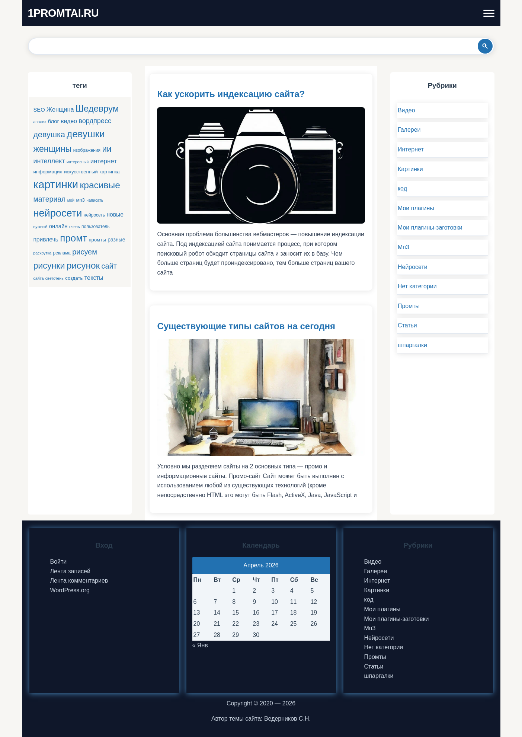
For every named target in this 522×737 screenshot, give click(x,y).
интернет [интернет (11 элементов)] (103, 161)
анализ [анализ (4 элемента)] (39, 121)
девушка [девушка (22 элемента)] (49, 134)
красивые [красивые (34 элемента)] (100, 185)
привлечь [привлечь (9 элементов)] (45, 239)
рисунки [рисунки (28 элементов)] (49, 265)
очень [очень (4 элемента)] (74, 226)
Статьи (407, 325)
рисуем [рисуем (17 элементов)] (84, 252)
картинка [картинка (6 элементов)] (109, 171)
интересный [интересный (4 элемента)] (78, 162)
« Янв (200, 645)
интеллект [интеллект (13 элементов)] (49, 161)
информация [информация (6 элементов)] (47, 171)
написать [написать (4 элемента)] (94, 200)
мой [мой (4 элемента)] (70, 200)
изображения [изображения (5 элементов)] (86, 150)
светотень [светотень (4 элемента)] (54, 278)
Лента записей (70, 571)
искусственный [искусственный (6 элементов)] (81, 171)
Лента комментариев (79, 580)
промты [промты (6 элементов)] (97, 240)
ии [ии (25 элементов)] (107, 149)
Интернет (411, 149)
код (402, 188)
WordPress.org (70, 590)
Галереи (409, 129)
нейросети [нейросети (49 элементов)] (57, 213)
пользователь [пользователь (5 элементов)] (95, 226)
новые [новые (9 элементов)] (115, 214)
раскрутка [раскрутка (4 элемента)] (42, 253)
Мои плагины (416, 208)
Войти (58, 561)
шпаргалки (412, 345)
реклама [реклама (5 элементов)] (62, 253)
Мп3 (403, 247)
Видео (406, 110)
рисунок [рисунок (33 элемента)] (83, 265)
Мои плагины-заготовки (430, 227)
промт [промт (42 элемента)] (73, 238)
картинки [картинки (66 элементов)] (55, 184)
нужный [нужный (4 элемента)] (40, 226)
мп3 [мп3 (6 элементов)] (80, 200)
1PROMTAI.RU (63, 13)
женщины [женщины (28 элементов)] (52, 149)
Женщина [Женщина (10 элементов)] (60, 109)
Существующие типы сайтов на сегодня (246, 326)
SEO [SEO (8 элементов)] (39, 110)
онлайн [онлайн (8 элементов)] (58, 226)
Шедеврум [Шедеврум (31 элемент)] (97, 108)
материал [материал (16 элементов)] (49, 199)
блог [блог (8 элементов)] (53, 121)
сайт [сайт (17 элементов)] (109, 266)
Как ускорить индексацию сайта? (231, 94)
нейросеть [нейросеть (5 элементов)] (94, 215)
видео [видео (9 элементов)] (69, 121)
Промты (409, 306)
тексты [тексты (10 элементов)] (93, 277)
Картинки (410, 169)
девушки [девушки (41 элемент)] (86, 134)
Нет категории (417, 286)
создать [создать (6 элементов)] (74, 278)
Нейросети (412, 267)
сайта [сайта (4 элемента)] (38, 278)
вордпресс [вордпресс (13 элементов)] (95, 121)
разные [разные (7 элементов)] (116, 240)
